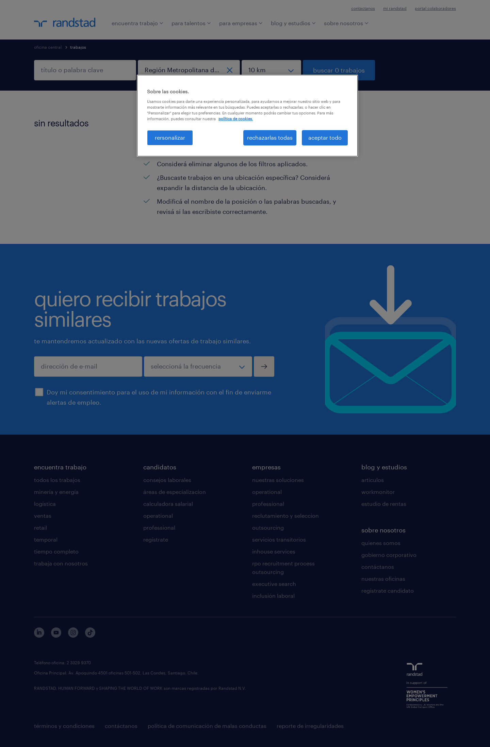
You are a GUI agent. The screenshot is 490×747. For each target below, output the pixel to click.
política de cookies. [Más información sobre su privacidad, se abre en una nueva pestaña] (235, 118)
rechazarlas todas (270, 137)
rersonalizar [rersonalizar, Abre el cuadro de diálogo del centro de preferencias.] (170, 137)
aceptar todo (325, 137)
